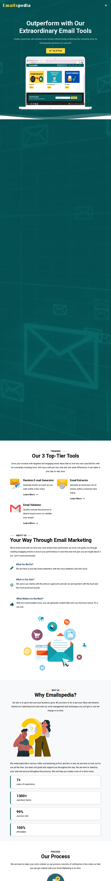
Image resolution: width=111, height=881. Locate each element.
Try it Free (55, 50)
